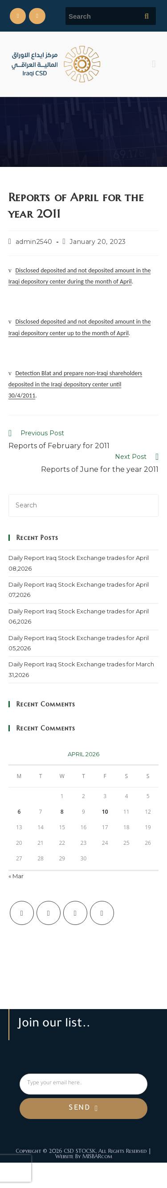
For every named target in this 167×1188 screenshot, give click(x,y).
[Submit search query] (147, 16)
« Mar (16, 876)
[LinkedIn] (102, 913)
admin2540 (34, 242)
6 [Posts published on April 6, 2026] (18, 811)
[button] (154, 64)
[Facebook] (49, 913)
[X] (22, 913)
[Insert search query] (83, 505)
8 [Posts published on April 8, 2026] (62, 811)
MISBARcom (97, 1156)
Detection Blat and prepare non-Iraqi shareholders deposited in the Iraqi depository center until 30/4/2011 (75, 384)
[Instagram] (75, 913)
